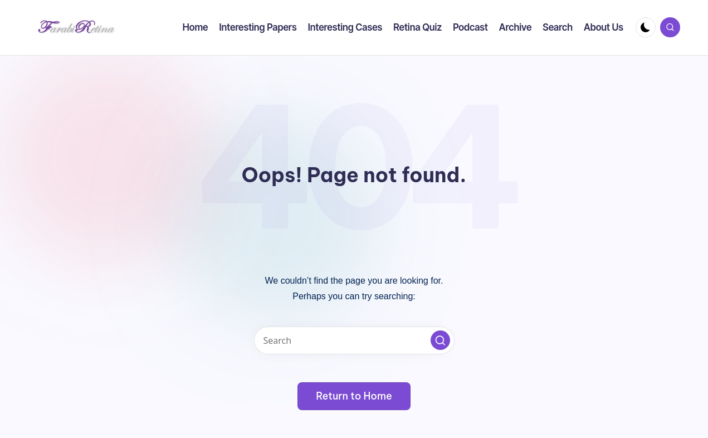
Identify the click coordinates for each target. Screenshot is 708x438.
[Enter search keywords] (354, 340)
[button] (440, 340)
